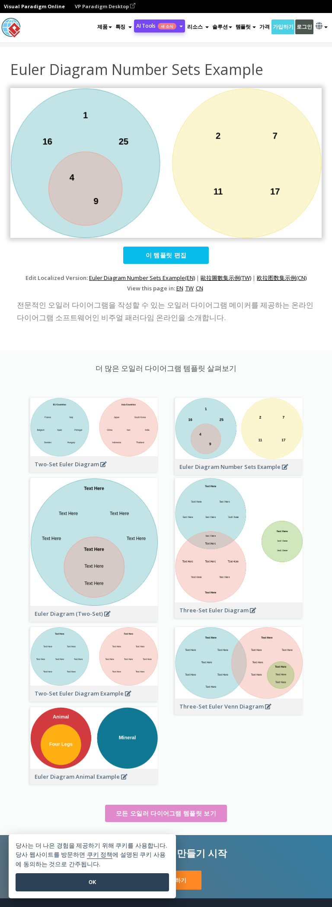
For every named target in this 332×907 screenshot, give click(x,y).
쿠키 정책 (100, 854)
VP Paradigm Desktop (105, 6)
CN (199, 288)
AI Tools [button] (159, 25)
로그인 (304, 26)
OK (92, 882)
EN (179, 288)
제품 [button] (104, 26)
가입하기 (283, 26)
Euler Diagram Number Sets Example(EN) (142, 278)
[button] (123, 27)
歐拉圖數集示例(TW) (226, 278)
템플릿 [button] (246, 26)
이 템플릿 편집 (166, 255)
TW (189, 288)
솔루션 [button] (222, 26)
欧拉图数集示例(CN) (281, 278)
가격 (264, 26)
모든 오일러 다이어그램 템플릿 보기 (166, 813)
